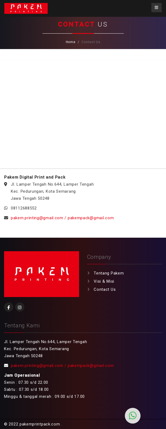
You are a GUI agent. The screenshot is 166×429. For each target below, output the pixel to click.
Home (71, 42)
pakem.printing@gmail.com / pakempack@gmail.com (62, 217)
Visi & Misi (104, 281)
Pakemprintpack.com (26, 8)
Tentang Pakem (109, 273)
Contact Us (105, 289)
